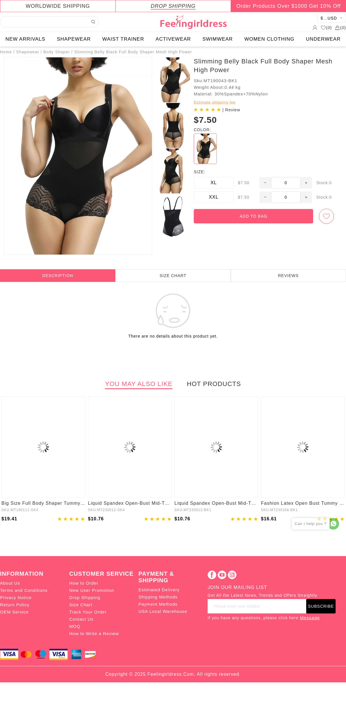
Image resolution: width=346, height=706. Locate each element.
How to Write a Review (94, 633)
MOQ (74, 626)
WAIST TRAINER (123, 39)
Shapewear (27, 52)
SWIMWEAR (217, 39)
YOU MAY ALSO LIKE (138, 383)
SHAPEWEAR (74, 39)
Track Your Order (88, 611)
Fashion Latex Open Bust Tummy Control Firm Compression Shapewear (303, 503)
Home (6, 52)
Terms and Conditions (24, 590)
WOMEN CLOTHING (269, 39)
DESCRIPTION (57, 275)
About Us (10, 583)
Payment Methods (158, 604)
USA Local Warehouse (162, 611)
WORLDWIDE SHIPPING (58, 6)
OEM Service (14, 611)
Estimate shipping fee (215, 102)
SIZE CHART (173, 275)
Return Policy (14, 604)
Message (310, 617)
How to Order (83, 583)
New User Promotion (91, 590)
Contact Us (81, 619)
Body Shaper (57, 52)
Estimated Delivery (159, 589)
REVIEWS (288, 275)
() (326, 27)
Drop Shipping (84, 597)
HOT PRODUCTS (214, 383)
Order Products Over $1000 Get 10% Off (288, 6)
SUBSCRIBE (321, 606)
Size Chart (80, 604)
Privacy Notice (16, 597)
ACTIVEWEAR (173, 39)
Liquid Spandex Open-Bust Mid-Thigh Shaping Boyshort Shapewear (216, 503)
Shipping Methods (158, 596)
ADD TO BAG (253, 216)
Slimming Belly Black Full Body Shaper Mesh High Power (133, 52)
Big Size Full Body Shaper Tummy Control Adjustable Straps (43, 503)
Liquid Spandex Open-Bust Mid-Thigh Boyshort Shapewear (130, 503)
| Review (231, 110)
